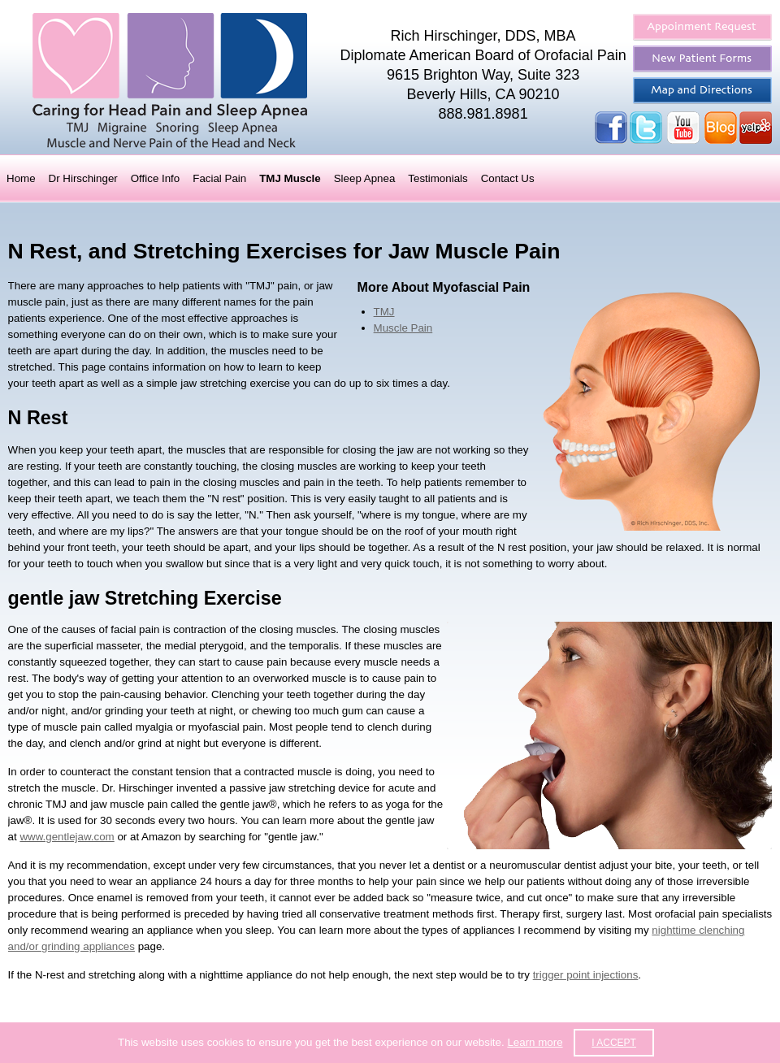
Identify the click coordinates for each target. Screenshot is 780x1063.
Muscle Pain (403, 328)
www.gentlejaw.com (67, 837)
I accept (614, 1042)
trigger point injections (586, 975)
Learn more (534, 1042)
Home (21, 178)
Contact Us (508, 178)
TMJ (384, 312)
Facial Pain (219, 178)
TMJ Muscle (290, 178)
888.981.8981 (483, 114)
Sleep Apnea (365, 178)
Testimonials (437, 178)
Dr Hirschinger (83, 178)
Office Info (155, 178)
